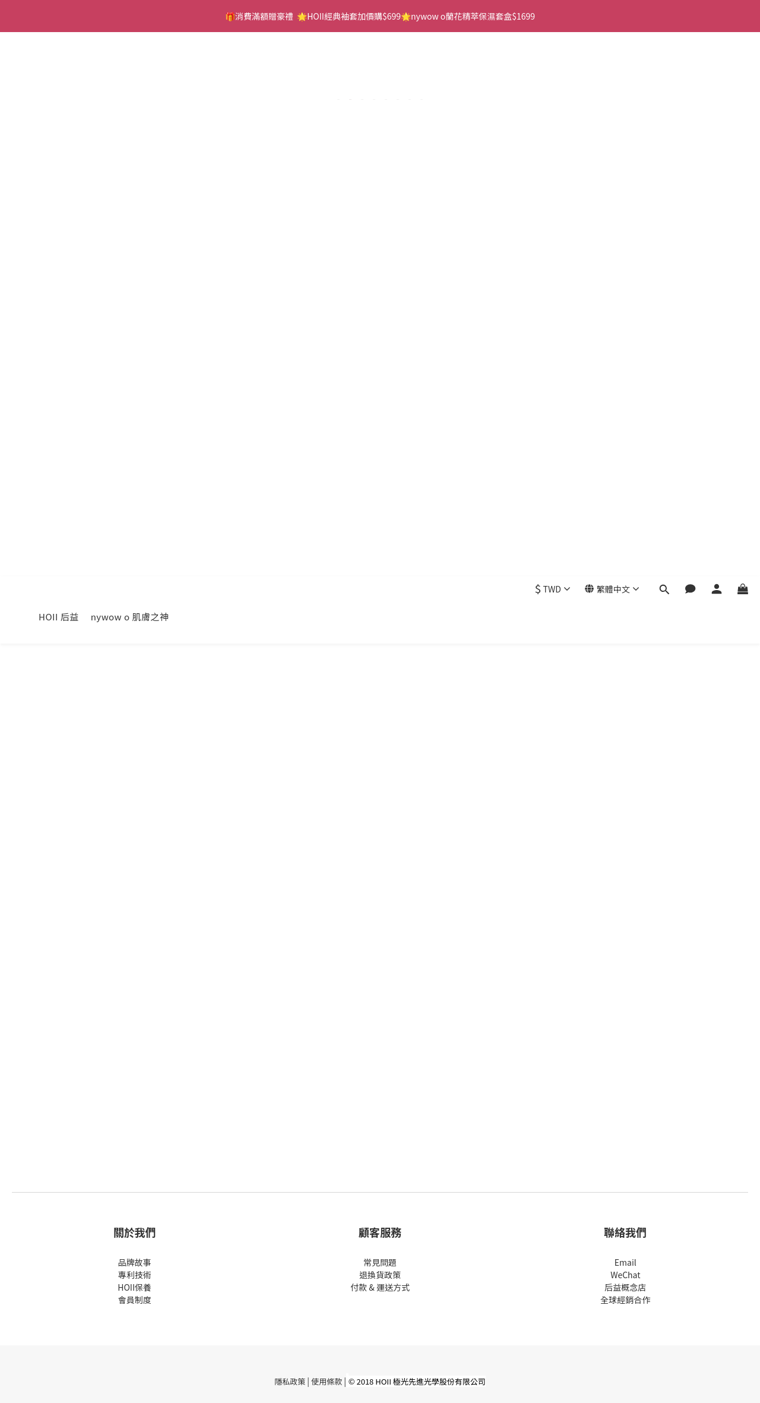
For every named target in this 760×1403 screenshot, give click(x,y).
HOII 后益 (59, 72)
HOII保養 (134, 1287)
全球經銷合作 (625, 1300)
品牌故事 (134, 1262)
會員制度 (134, 1300)
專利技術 (134, 1275)
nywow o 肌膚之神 (130, 72)
